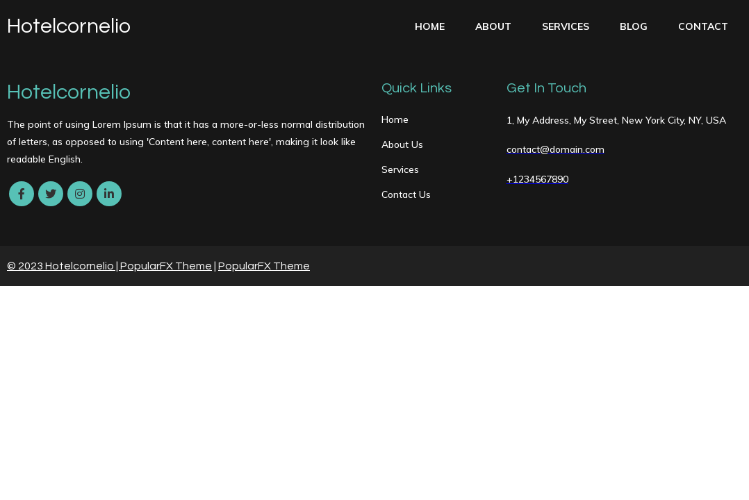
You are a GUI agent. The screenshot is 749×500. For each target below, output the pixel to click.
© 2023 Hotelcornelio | (63, 266)
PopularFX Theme (166, 266)
